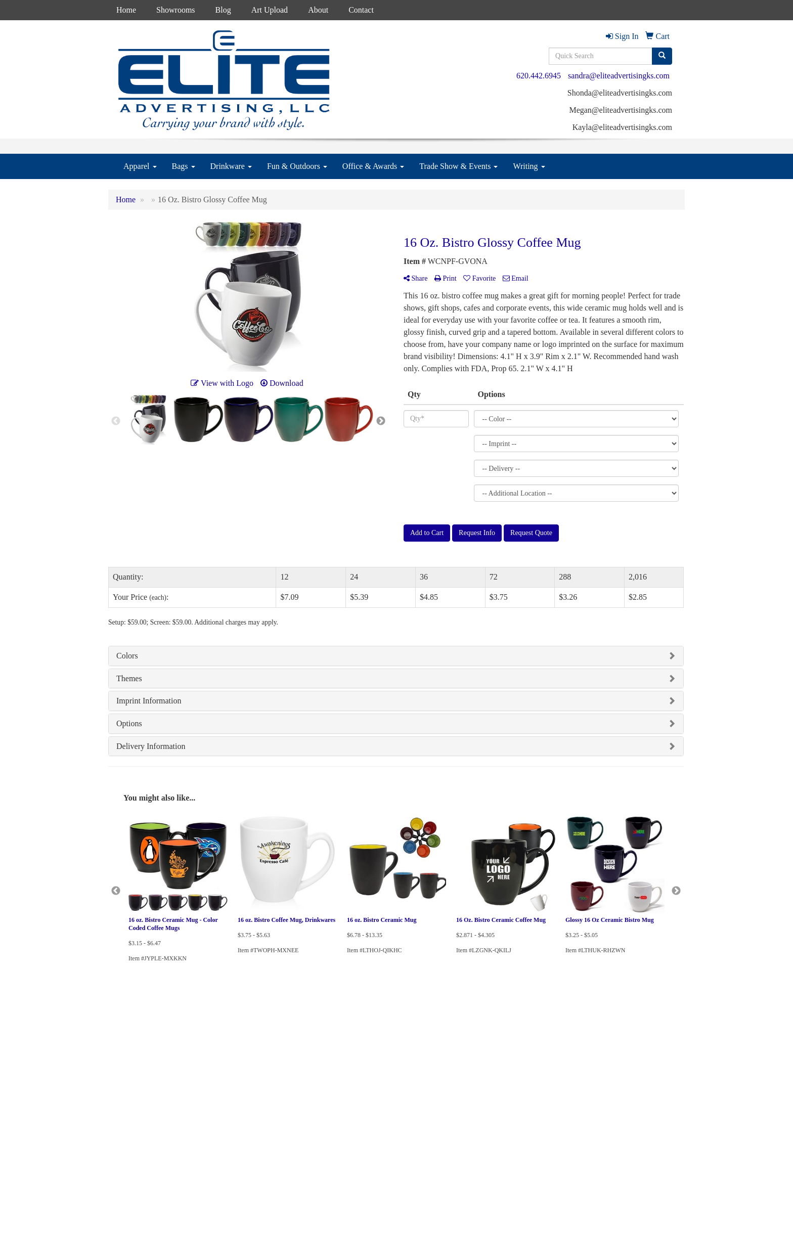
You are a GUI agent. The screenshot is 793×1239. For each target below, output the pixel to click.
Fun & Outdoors (297, 166)
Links (214, 1110)
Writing (529, 166)
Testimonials (223, 1095)
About (318, 10)
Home (126, 10)
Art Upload (269, 10)
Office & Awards (373, 166)
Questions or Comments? (149, 1128)
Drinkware (231, 166)
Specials (119, 1110)
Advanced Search (230, 1053)
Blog (223, 10)
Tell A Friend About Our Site (155, 1140)
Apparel (140, 166)
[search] (662, 56)
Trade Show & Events (458, 166)
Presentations (224, 1081)
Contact (361, 10)
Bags (183, 166)
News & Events (129, 1095)
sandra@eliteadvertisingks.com (619, 75)
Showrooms (175, 10)
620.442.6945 (538, 75)
